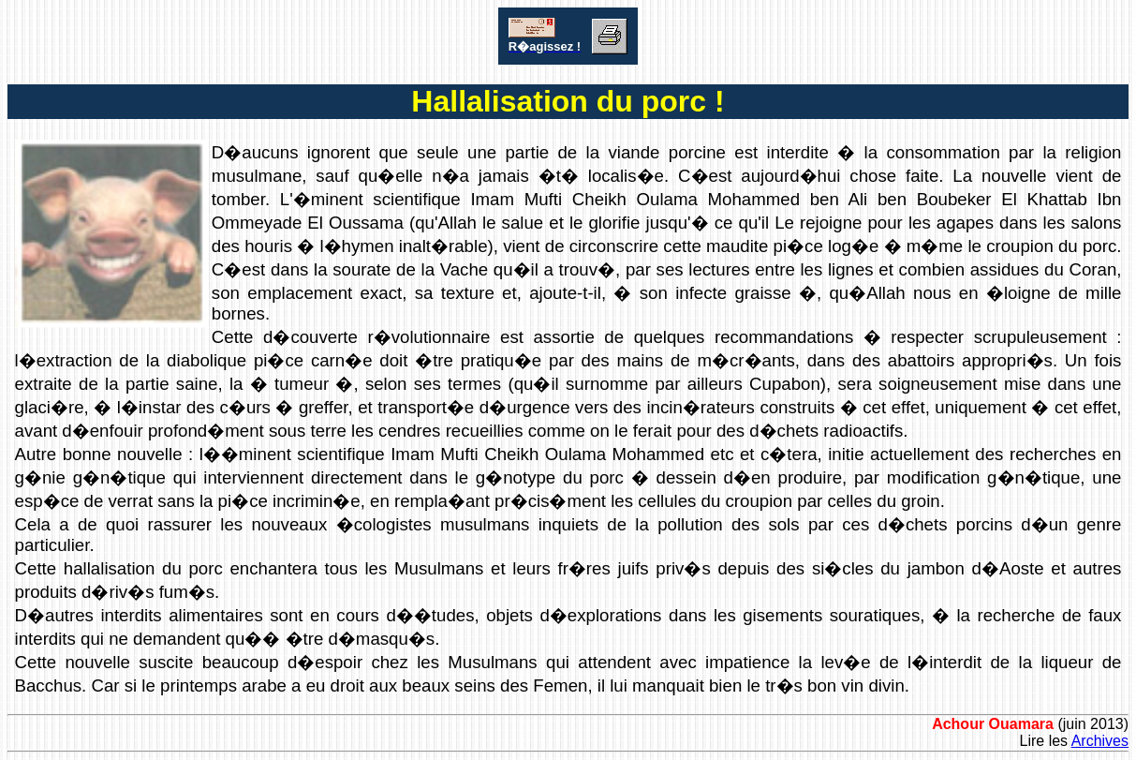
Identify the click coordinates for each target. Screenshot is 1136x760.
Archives (1100, 741)
